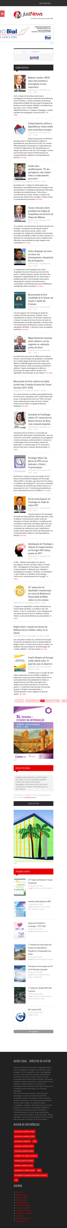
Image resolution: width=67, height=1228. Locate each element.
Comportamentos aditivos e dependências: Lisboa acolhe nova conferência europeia (40, 126)
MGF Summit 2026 (34, 1009)
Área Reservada (45, 3)
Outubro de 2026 (23, 1208)
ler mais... (23, 157)
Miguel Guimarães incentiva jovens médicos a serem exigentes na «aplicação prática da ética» (40, 342)
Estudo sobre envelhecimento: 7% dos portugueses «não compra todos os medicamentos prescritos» (39, 172)
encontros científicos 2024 (24, 1136)
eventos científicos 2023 (24, 1165)
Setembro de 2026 (23, 1205)
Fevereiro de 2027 (23, 1218)
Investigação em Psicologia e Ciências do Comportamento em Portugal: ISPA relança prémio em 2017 (40, 548)
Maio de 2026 (21, 1195)
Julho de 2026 (21, 1200)
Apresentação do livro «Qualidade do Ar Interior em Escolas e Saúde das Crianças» (40, 299)
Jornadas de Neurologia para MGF (39, 901)
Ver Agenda (33, 1031)
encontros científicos (22, 1141)
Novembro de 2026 (23, 1210)
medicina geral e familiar (24, 1161)
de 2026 (19, 1192)
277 (52, 701)
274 (37, 701)
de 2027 (19, 1216)
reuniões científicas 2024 (24, 1146)
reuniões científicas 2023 (24, 1151)
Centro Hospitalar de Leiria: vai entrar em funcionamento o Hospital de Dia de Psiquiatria (40, 255)
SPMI (39, 1170)
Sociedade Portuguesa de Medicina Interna (31, 1175)
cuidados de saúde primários (26, 1156)
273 (32, 701)
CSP (16, 1180)
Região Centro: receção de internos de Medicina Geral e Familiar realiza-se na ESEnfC (31, 630)
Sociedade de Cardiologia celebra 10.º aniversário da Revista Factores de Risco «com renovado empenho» (40, 419)
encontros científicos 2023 (24, 1131)
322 (63, 701)
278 (57, 701)
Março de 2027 (22, 1221)
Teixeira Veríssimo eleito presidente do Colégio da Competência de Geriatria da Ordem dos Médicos (40, 212)
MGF (34, 1141)
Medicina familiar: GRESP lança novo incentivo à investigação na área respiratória (39, 82)
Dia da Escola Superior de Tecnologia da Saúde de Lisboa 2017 (39, 502)
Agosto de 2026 (22, 1203)
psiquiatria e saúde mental (25, 1170)
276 (47, 701)
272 (27, 701)
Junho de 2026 (22, 1197)
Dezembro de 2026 (23, 1213)
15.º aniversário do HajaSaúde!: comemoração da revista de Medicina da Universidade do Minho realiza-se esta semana (39, 593)
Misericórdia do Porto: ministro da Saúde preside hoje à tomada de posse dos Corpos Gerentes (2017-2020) (33, 384)
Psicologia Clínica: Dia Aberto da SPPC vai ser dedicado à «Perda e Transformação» (38, 462)
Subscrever (33, 803)
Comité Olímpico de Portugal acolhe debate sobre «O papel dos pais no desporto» (40, 660)
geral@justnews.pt (30, 797)
